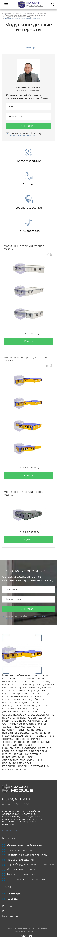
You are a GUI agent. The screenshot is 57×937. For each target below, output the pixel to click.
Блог (6, 911)
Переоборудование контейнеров (30, 864)
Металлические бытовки (24, 845)
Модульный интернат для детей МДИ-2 (25, 359)
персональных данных (22, 136)
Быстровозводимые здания (26, 879)
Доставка (14, 893)
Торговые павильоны (21, 874)
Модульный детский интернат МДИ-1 (24, 493)
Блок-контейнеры (19, 850)
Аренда (12, 898)
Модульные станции (21, 869)
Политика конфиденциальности (32, 929)
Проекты (9, 906)
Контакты (10, 916)
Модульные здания (20, 859)
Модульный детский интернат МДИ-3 (24, 247)
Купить (28, 341)
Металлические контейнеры (27, 855)
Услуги (8, 887)
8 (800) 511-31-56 (18, 799)
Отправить (28, 126)
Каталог (9, 838)
